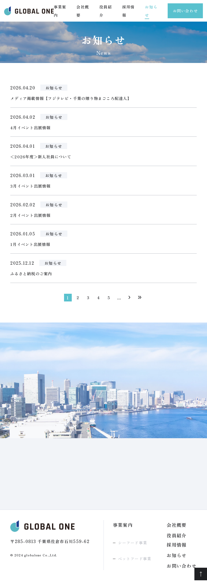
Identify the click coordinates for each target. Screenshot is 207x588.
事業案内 (123, 527)
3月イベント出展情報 (31, 187)
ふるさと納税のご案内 (32, 276)
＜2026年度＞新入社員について (42, 157)
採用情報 (177, 547)
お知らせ (54, 88)
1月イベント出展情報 (31, 246)
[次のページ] (129, 300)
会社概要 (177, 527)
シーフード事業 (132, 545)
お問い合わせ (185, 10)
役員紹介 (177, 537)
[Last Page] (140, 300)
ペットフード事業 (134, 561)
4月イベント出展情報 (31, 128)
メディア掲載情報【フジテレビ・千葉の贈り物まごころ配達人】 (74, 98)
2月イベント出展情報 (31, 217)
